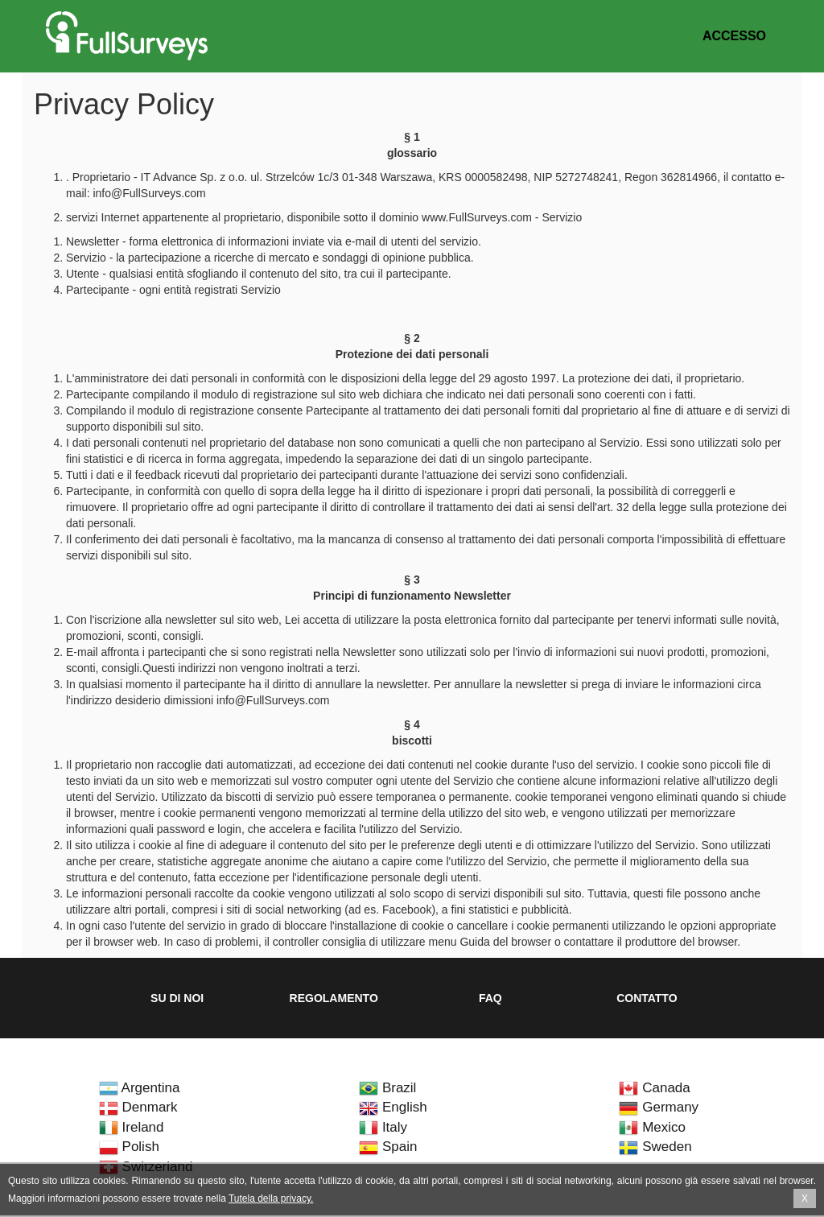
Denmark (138, 1107)
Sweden (655, 1146)
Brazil (387, 1087)
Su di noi (177, 998)
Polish (129, 1146)
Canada (654, 1087)
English (392, 1107)
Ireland (131, 1127)
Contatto (646, 998)
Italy (383, 1127)
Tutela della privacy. (271, 1198)
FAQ (490, 998)
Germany (658, 1107)
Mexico (652, 1127)
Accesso (734, 36)
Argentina (139, 1087)
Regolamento (334, 998)
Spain (388, 1146)
